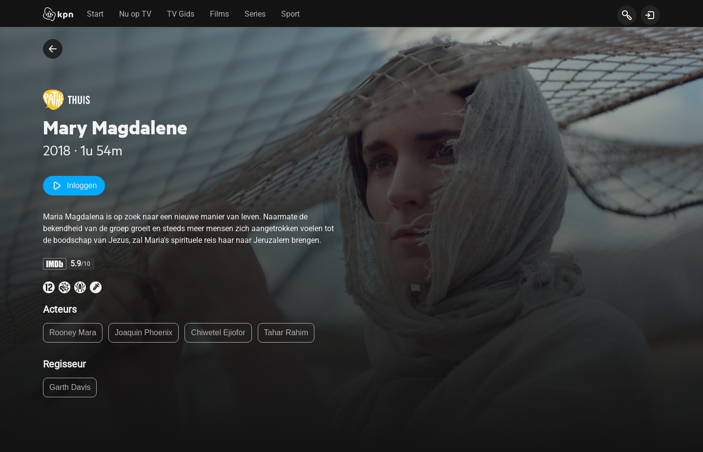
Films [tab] (219, 14)
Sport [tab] (290, 14)
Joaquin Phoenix (143, 332)
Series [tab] (255, 14)
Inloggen (74, 185)
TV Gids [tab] (180, 14)
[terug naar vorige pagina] (52, 49)
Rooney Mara (72, 332)
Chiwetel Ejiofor (218, 332)
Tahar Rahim (286, 332)
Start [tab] (95, 14)
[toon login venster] (650, 15)
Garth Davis (69, 387)
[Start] (58, 15)
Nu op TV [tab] (135, 14)
